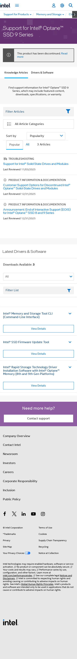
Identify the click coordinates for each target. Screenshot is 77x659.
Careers (8, 472)
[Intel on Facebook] (4, 514)
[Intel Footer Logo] (10, 622)
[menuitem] (49, 14)
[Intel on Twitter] (14, 514)
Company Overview (16, 436)
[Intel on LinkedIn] (23, 514)
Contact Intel (12, 445)
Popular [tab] (14, 145)
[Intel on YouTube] (33, 514)
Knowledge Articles (16, 72)
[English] (62, 5)
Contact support (38, 418)
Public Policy (11, 499)
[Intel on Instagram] (43, 514)
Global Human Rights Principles (37, 584)
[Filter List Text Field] (33, 112)
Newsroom (10, 454)
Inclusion (9, 490)
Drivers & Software (42, 72)
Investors (9, 463)
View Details (38, 328)
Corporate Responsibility (20, 481)
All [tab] (27, 144)
